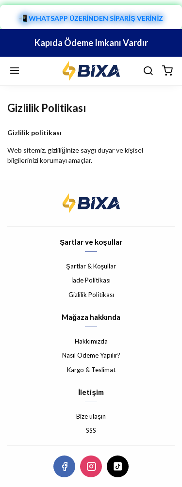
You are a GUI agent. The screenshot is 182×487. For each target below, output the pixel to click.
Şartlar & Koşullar (91, 266)
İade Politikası (91, 280)
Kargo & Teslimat (91, 370)
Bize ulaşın (91, 416)
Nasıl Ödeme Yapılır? (91, 355)
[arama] (148, 71)
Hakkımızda (91, 341)
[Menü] (14, 71)
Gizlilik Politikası (91, 294)
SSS (91, 430)
